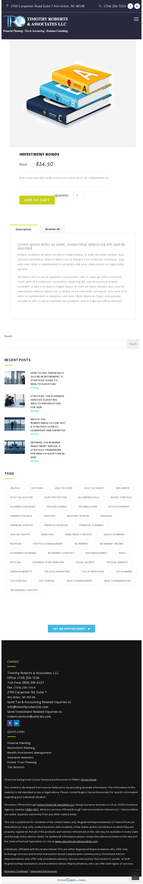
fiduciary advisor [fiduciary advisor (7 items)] (78, 515)
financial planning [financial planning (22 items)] (92, 525)
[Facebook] (130, 6)
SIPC (36, 809)
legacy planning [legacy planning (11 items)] (114, 534)
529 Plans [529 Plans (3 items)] (37, 488)
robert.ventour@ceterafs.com (29, 716)
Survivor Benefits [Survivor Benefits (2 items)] (21, 571)
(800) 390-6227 (33, 683)
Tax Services (16, 767)
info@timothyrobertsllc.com (27, 707)
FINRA (29, 809)
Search (8, 336)
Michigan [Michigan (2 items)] (15, 543)
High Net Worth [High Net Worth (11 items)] (20, 534)
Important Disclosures (44, 871)
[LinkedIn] (137, 6)
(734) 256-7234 (28, 678)
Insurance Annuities (20, 757)
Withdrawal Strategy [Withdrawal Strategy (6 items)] (24, 590)
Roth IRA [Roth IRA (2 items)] (15, 562)
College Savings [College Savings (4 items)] (57, 506)
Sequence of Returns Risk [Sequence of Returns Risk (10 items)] (48, 562)
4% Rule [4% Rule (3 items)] (15, 488)
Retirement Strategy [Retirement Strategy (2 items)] (61, 553)
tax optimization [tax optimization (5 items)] (93, 571)
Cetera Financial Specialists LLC (55, 804)
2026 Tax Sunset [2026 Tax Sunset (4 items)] (94, 488)
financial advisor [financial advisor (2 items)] (21, 525)
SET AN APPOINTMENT (71, 628)
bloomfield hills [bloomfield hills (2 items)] (88, 497)
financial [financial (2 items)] (106, 515)
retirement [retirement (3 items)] (81, 543)
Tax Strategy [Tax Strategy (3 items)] (18, 580)
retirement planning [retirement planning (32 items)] (23, 553)
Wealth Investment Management (29, 752)
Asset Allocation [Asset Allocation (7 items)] (21, 497)
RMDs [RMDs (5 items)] (122, 553)
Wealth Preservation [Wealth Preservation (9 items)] (117, 580)
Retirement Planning (21, 748)
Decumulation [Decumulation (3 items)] (88, 506)
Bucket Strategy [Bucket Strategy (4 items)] (121, 497)
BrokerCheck (89, 779)
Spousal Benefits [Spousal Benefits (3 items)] (117, 562)
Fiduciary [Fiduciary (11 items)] (49, 515)
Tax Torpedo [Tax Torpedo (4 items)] (47, 580)
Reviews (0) (52, 229)
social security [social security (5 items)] (85, 562)
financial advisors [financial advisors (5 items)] (56, 525)
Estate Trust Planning (22, 762)
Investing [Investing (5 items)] (48, 534)
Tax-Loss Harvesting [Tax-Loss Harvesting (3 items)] (57, 571)
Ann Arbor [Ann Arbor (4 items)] (122, 488)
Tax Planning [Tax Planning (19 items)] (123, 571)
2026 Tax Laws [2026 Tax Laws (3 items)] (63, 488)
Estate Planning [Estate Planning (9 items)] (118, 506)
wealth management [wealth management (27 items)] (80, 580)
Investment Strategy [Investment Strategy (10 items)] (78, 534)
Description (23, 229)
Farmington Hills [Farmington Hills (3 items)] (21, 515)
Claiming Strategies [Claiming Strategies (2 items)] (22, 506)
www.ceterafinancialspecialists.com (76, 841)
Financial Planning (19, 743)
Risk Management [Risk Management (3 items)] (96, 553)
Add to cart (37, 200)
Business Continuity (16, 871)
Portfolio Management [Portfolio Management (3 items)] (48, 543)
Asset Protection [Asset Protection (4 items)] (55, 497)
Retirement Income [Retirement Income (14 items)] (111, 543)
